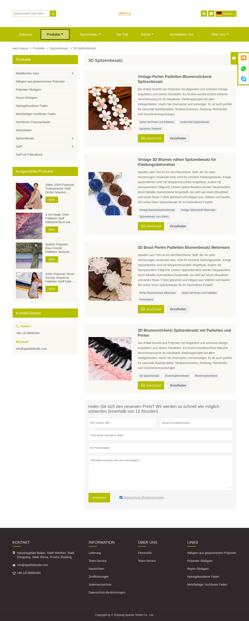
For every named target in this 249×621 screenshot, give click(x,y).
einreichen (99, 497)
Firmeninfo (145, 553)
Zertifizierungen (99, 576)
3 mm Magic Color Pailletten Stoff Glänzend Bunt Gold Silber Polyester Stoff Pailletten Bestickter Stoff (59, 218)
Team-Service (98, 560)
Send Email (151, 138)
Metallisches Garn (27, 73)
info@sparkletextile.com (31, 348)
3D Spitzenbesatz (149, 375)
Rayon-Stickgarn (27, 97)
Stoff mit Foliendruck (29, 154)
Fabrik (147, 34)
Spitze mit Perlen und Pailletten (157, 122)
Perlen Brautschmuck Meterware (158, 292)
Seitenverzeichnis (100, 584)
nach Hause (20, 48)
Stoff (19, 146)
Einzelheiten (178, 138)
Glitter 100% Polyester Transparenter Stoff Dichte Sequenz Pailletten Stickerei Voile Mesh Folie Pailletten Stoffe (59, 188)
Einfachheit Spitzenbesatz (194, 122)
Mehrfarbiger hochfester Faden (36, 114)
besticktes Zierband (150, 128)
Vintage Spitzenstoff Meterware (198, 210)
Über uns (220, 34)
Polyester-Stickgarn (28, 89)
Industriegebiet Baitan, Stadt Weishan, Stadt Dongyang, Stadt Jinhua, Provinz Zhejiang (45, 555)
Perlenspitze (146, 299)
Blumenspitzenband (206, 375)
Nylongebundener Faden (32, 105)
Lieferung (95, 553)
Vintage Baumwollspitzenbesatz (157, 210)
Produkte (55, 34)
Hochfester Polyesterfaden (33, 122)
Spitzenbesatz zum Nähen (154, 216)
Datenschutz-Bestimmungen (107, 592)
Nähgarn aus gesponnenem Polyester (40, 81)
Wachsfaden (24, 130)
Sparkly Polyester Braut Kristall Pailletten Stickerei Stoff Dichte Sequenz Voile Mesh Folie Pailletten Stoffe (59, 248)
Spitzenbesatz (59, 48)
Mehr (52, 199)
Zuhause (25, 34)
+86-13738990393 (28, 333)
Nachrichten (90, 34)
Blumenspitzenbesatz (177, 375)
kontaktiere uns (182, 34)
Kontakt (21, 542)
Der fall (122, 34)
